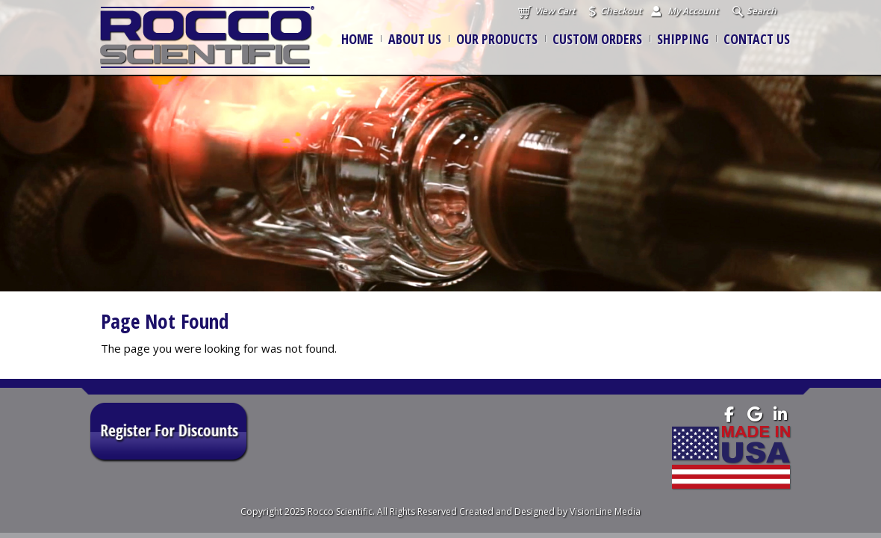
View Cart (555, 10)
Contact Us (756, 39)
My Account (692, 10)
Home (357, 39)
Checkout (621, 10)
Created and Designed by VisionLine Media (550, 511)
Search (761, 10)
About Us (414, 39)
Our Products (497, 39)
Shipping (683, 39)
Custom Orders (597, 39)
